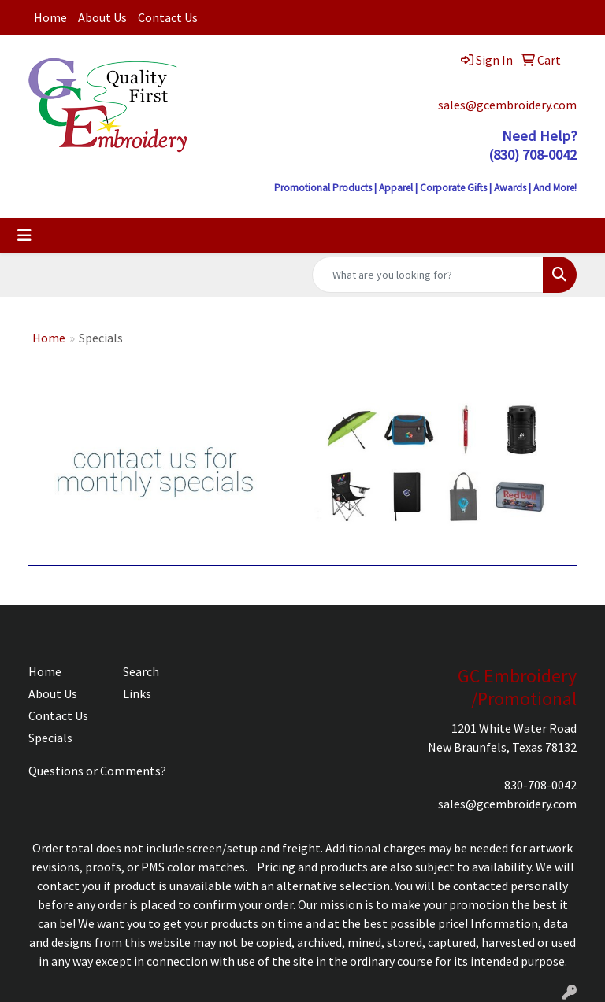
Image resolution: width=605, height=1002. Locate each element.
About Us (102, 17)
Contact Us (168, 17)
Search (141, 671)
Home (50, 17)
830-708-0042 (540, 785)
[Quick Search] (428, 275)
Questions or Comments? (97, 770)
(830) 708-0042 (532, 155)
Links (137, 693)
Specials (50, 737)
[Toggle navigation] (24, 235)
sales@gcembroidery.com (507, 105)
